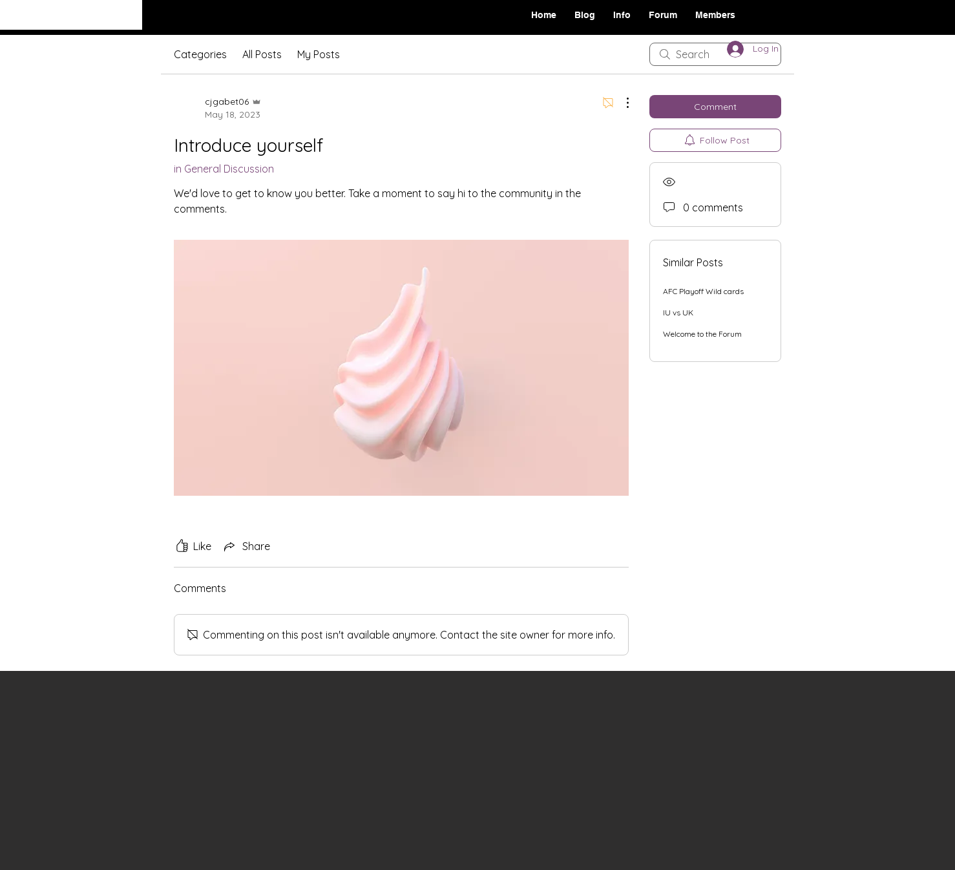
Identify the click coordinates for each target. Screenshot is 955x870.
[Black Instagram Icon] (848, 13)
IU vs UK (678, 312)
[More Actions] (621, 103)
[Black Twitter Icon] (868, 13)
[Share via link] (246, 546)
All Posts (262, 54)
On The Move (63, 13)
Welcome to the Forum (702, 334)
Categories (200, 54)
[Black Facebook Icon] (828, 13)
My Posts (318, 54)
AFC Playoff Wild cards (703, 291)
